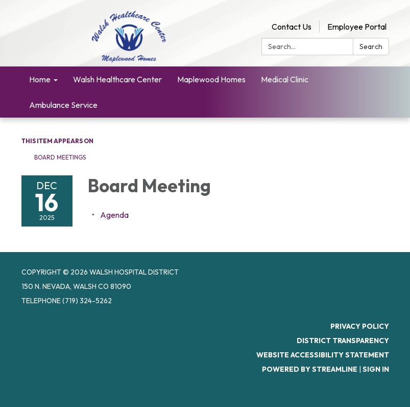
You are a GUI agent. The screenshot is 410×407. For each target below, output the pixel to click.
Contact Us (291, 26)
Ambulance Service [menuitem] (63, 105)
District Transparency (343, 340)
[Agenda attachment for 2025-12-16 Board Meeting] (114, 215)
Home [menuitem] (40, 79)
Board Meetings (60, 157)
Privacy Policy (359, 326)
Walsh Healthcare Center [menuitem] (117, 79)
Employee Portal (357, 26)
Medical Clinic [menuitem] (284, 79)
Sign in (376, 369)
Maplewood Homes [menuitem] (211, 79)
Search (370, 46)
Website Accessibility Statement (322, 354)
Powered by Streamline (309, 369)
